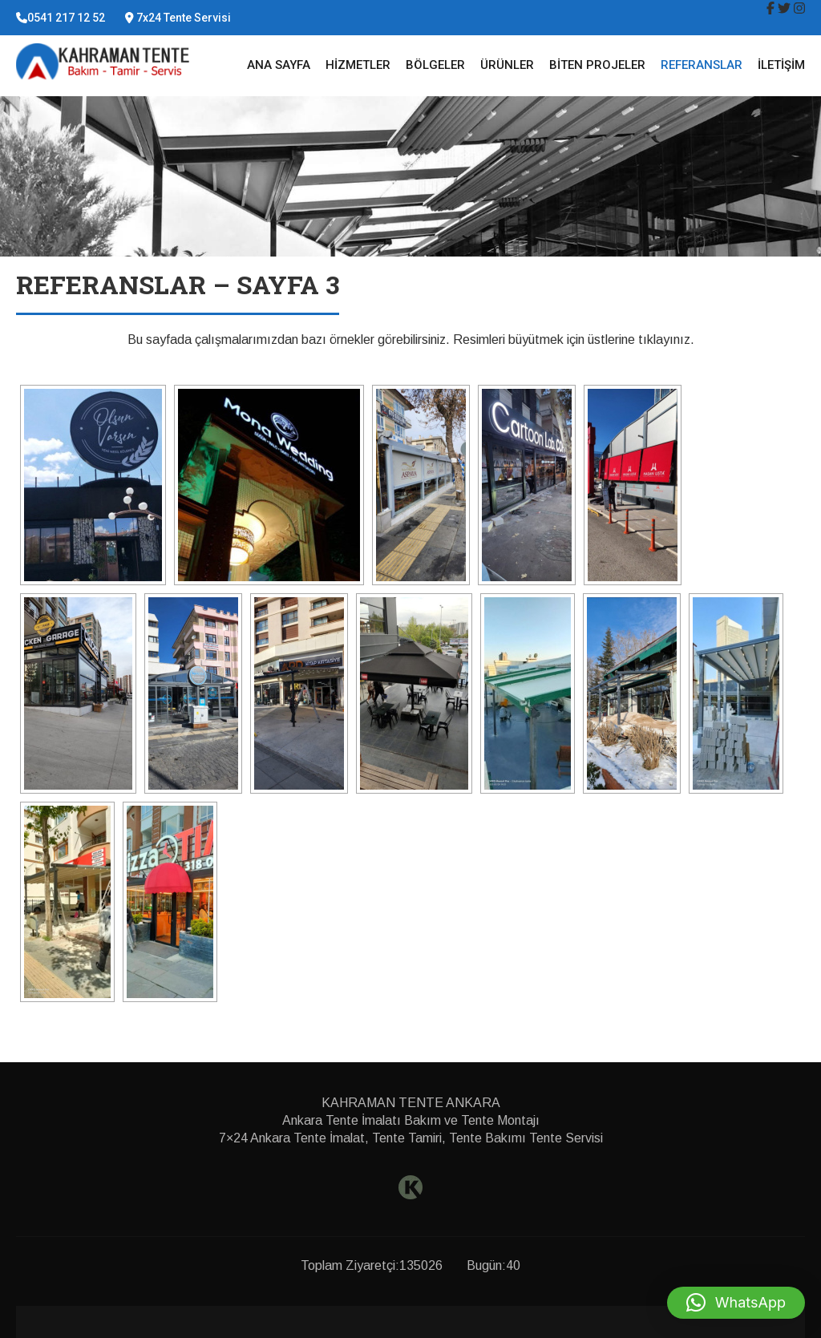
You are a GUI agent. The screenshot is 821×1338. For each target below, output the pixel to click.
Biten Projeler (597, 65)
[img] (770, 8)
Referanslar (701, 65)
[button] (736, 1303)
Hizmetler (358, 65)
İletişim (781, 65)
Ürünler (507, 65)
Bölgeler (435, 65)
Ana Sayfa (278, 65)
